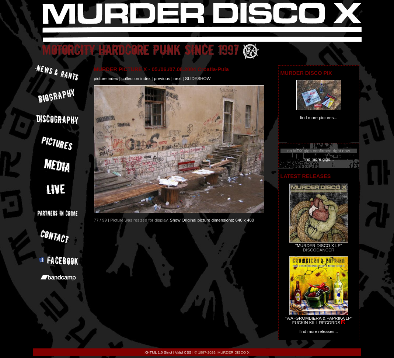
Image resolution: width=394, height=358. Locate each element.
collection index (135, 78)
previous (162, 78)
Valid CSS (183, 352)
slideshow (197, 78)
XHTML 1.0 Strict (158, 352)
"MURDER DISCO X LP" (318, 245)
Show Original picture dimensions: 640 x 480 (212, 220)
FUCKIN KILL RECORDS (316, 322)
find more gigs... (318, 159)
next (178, 78)
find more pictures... (318, 117)
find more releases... (318, 331)
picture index (106, 78)
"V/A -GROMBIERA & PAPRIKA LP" (318, 318)
